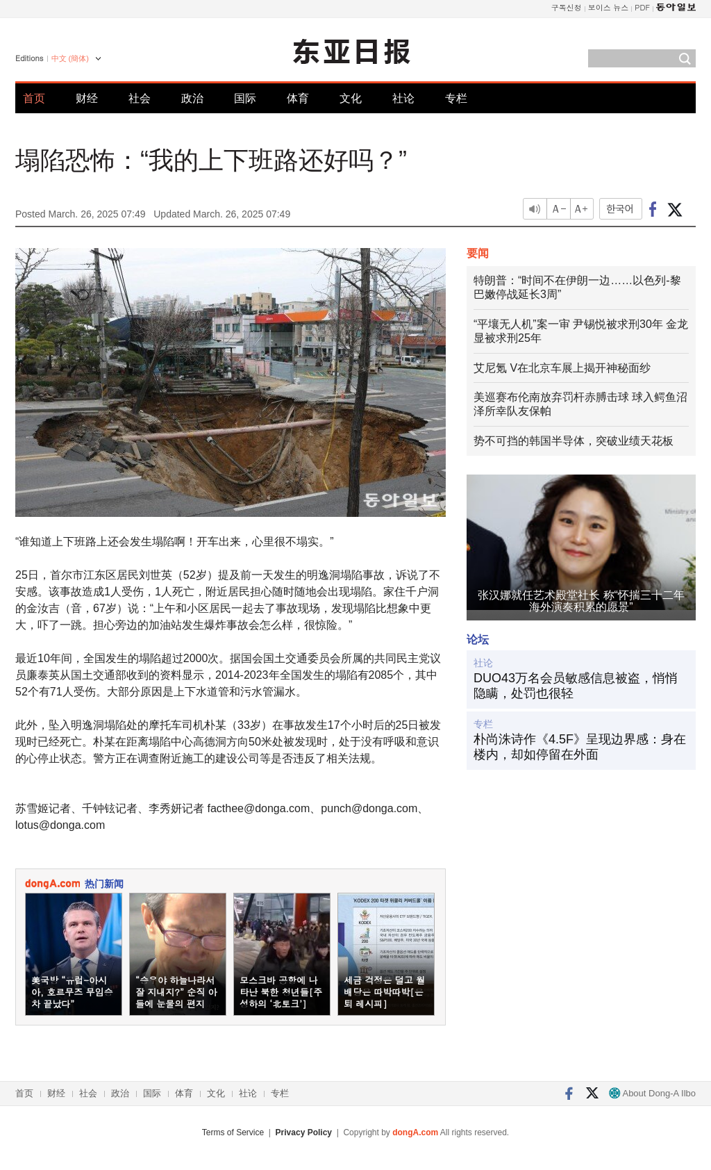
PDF (642, 7)
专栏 (456, 98)
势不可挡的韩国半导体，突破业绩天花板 (574, 441)
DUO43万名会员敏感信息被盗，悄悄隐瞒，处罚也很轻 (576, 685)
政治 (192, 98)
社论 (403, 98)
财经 (87, 98)
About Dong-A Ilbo (652, 1093)
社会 (139, 98)
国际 (245, 98)
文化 (351, 98)
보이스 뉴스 (608, 7)
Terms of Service (233, 1132)
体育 (298, 98)
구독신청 (566, 7)
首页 (34, 98)
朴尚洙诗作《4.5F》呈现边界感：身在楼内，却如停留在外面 (580, 746)
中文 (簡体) (70, 58)
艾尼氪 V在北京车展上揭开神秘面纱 (562, 368)
